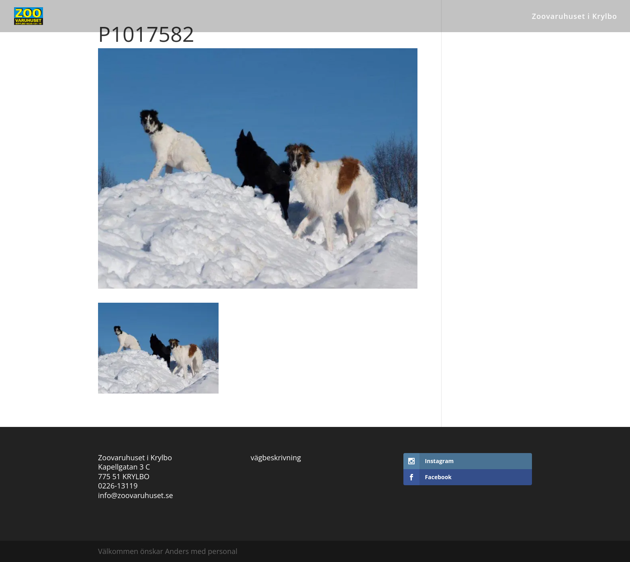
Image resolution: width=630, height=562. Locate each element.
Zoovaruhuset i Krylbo (574, 17)
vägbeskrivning (276, 457)
